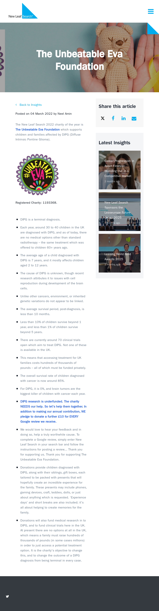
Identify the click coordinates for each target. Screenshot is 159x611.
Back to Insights (30, 105)
